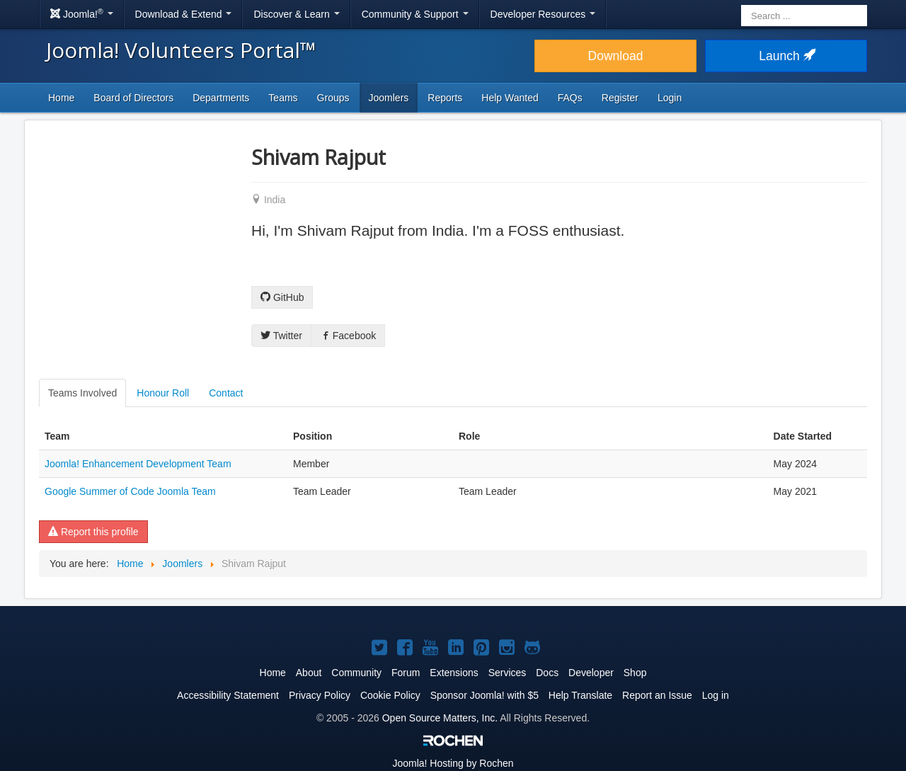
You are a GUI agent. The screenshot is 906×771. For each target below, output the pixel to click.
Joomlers (389, 97)
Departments (221, 97)
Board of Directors (133, 97)
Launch (786, 56)
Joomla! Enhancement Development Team (138, 463)
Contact (226, 393)
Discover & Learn (296, 14)
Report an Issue (657, 695)
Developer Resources (543, 14)
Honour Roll (163, 393)
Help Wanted (509, 97)
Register (620, 97)
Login (670, 97)
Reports (445, 97)
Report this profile (93, 531)
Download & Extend (183, 14)
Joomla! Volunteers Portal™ (181, 49)
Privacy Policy (319, 695)
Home (61, 97)
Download (615, 56)
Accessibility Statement (228, 695)
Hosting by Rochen (452, 763)
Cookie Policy (390, 695)
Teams (282, 97)
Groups (333, 97)
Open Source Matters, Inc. (440, 718)
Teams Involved (82, 393)
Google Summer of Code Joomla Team (130, 491)
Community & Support (415, 14)
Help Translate (580, 695)
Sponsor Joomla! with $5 (484, 695)
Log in (715, 695)
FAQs (570, 97)
